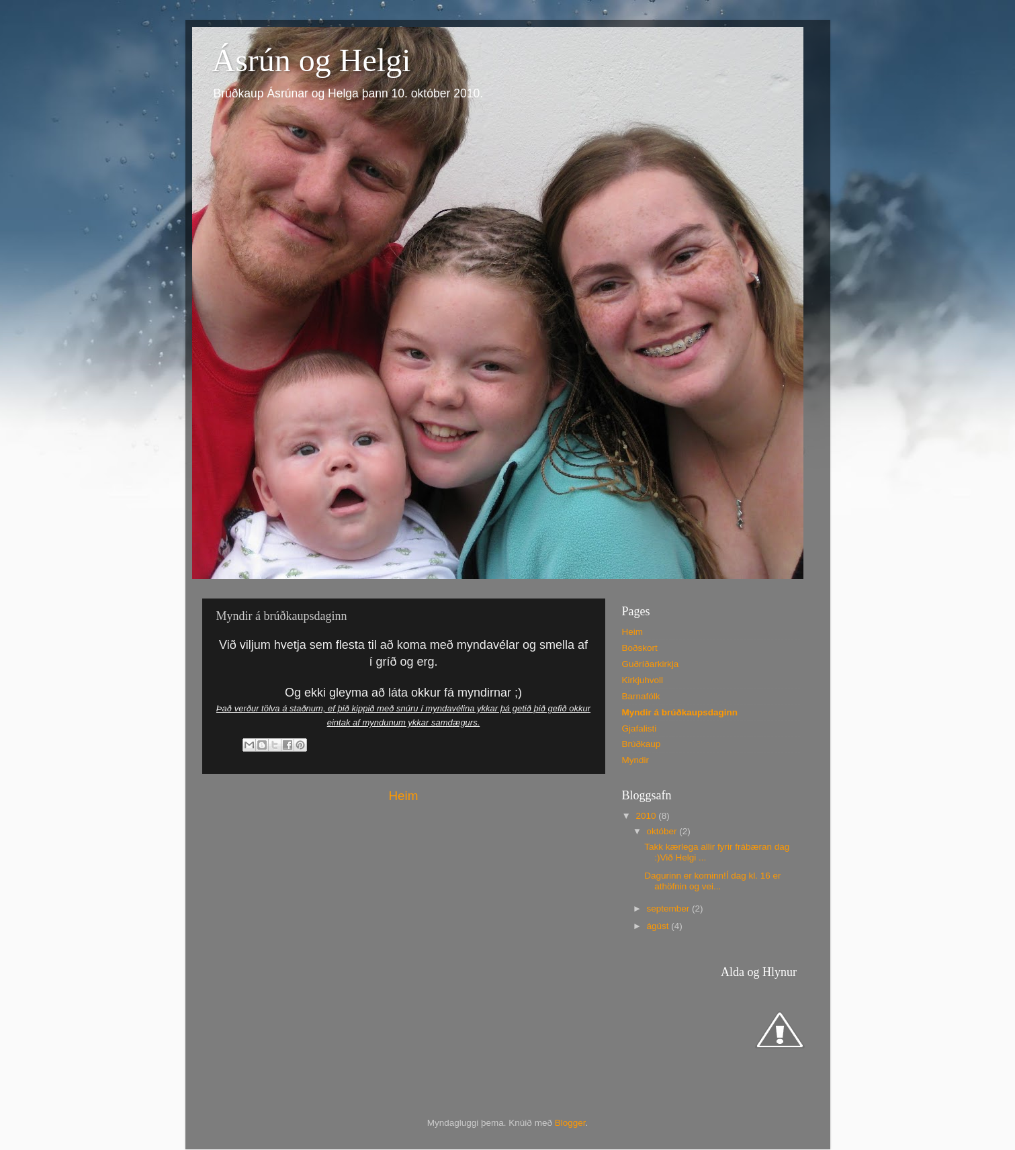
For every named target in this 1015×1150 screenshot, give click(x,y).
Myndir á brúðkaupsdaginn (680, 712)
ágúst (659, 926)
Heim (403, 796)
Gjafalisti (639, 728)
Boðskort (640, 648)
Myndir (636, 760)
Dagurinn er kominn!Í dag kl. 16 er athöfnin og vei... (712, 881)
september (670, 908)
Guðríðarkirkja (650, 664)
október (663, 831)
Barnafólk (641, 696)
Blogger (570, 1123)
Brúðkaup (641, 744)
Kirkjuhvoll (643, 680)
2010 (646, 816)
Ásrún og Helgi (311, 60)
